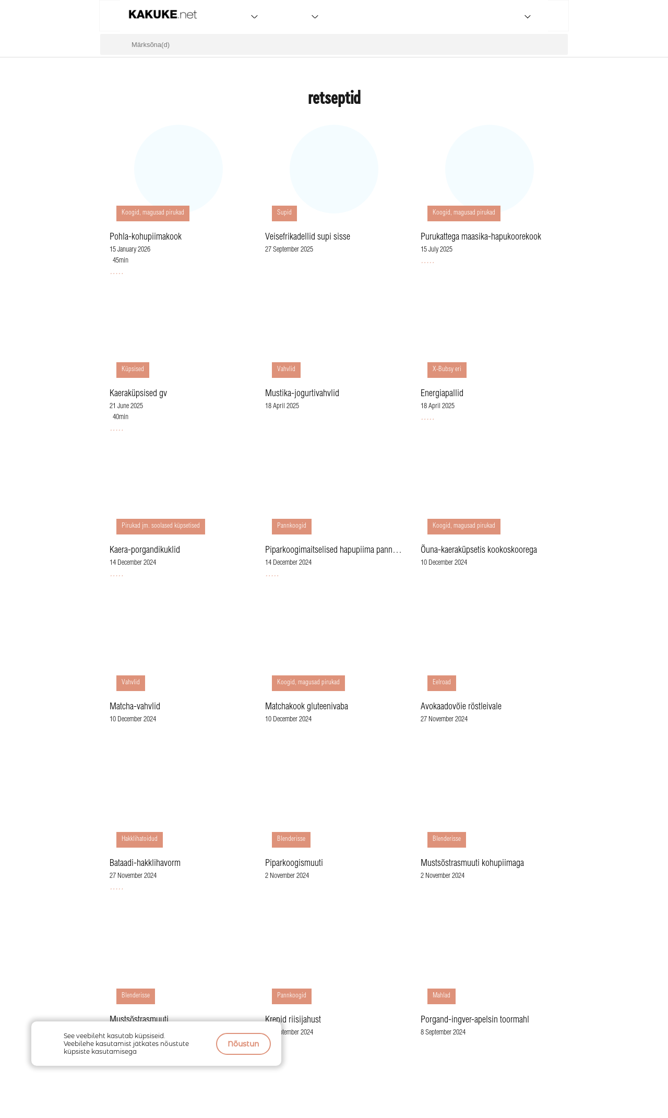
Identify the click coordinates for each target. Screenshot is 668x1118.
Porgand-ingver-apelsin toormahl (475, 1020)
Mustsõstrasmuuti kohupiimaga (472, 864)
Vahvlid (286, 369)
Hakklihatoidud (140, 839)
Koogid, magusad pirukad (153, 213)
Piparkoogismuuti (294, 864)
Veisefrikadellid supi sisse (307, 237)
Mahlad (441, 996)
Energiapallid (442, 394)
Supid (284, 213)
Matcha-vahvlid (135, 707)
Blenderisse (291, 839)
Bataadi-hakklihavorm (145, 864)
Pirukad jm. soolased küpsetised (161, 526)
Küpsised (133, 369)
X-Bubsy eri (447, 369)
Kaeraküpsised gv (138, 394)
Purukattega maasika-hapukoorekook (481, 237)
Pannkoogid (291, 526)
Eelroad (442, 683)
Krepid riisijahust (293, 1020)
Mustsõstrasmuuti (139, 1020)
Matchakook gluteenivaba (306, 707)
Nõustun (243, 1044)
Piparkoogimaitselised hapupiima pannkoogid (336, 550)
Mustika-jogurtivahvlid (302, 394)
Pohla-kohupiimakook (146, 237)
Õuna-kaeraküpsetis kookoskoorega (479, 550)
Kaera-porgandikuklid (145, 550)
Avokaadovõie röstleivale (461, 707)
